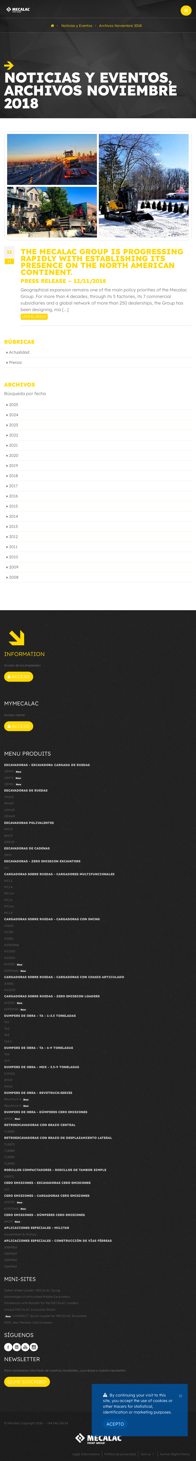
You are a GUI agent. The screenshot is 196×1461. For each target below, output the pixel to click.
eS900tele (15, 971)
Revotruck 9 (17, 1106)
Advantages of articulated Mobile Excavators (37, 1297)
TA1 (6, 1022)
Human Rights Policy (175, 1454)
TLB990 (9, 1164)
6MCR (8, 829)
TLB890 (9, 1157)
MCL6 (8, 900)
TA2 (6, 1029)
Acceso (19, 676)
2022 (13, 435)
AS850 (8, 939)
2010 (13, 556)
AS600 (9, 926)
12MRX (13, 784)
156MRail (10, 1260)
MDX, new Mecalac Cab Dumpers (28, 1322)
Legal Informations (86, 1454)
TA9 (6, 1061)
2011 (13, 546)
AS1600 (9, 958)
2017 (13, 485)
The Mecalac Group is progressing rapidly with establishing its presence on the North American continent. (102, 262)
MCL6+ (9, 906)
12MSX (13, 771)
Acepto (115, 1424)
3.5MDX (9, 1074)
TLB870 (9, 1144)
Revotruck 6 (17, 1099)
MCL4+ (9, 893)
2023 (13, 425)
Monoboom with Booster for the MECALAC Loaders (41, 1303)
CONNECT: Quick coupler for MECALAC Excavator (45, 1316)
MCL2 (8, 881)
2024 (13, 414)
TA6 (6, 1054)
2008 (13, 577)
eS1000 (14, 964)
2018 (13, 475)
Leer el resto (34, 316)
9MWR (8, 803)
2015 (13, 506)
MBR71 (9, 1176)
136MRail (10, 1253)
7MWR (8, 797)
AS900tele (11, 945)
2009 (13, 567)
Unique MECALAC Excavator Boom (29, 1309)
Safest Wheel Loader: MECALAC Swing (32, 1290)
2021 (13, 445)
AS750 (8, 932)
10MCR (9, 842)
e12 (6, 868)
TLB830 (9, 1131)
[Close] (180, 1395)
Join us (146, 1454)
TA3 (6, 1035)
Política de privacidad (120, 1454)
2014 (13, 516)
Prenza (15, 362)
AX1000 (9, 990)
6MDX (8, 1080)
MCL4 (8, 887)
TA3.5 (8, 1041)
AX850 (8, 984)
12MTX (13, 778)
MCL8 (8, 913)
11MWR (9, 810)
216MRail (10, 1266)
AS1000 (9, 951)
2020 (13, 455)
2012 (13, 536)
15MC (8, 855)
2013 (13, 526)
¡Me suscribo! (27, 1381)
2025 (13, 404)
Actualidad (19, 352)
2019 (13, 465)
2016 (13, 496)
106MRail (10, 1247)
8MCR (8, 836)
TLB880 (9, 1151)
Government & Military (20, 1234)
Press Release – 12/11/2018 (63, 280)
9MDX (8, 1086)
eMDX (12, 1119)
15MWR (9, 816)
